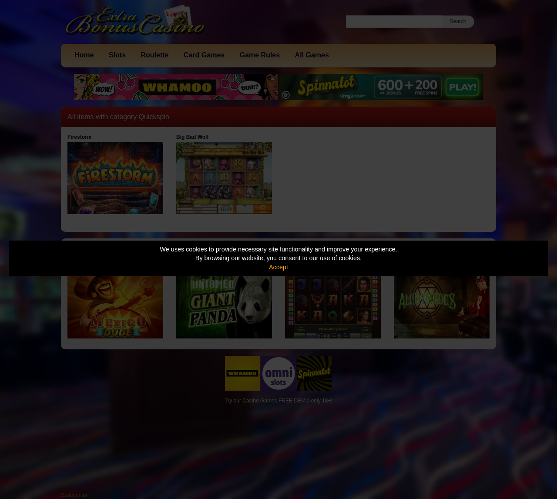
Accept (278, 267)
